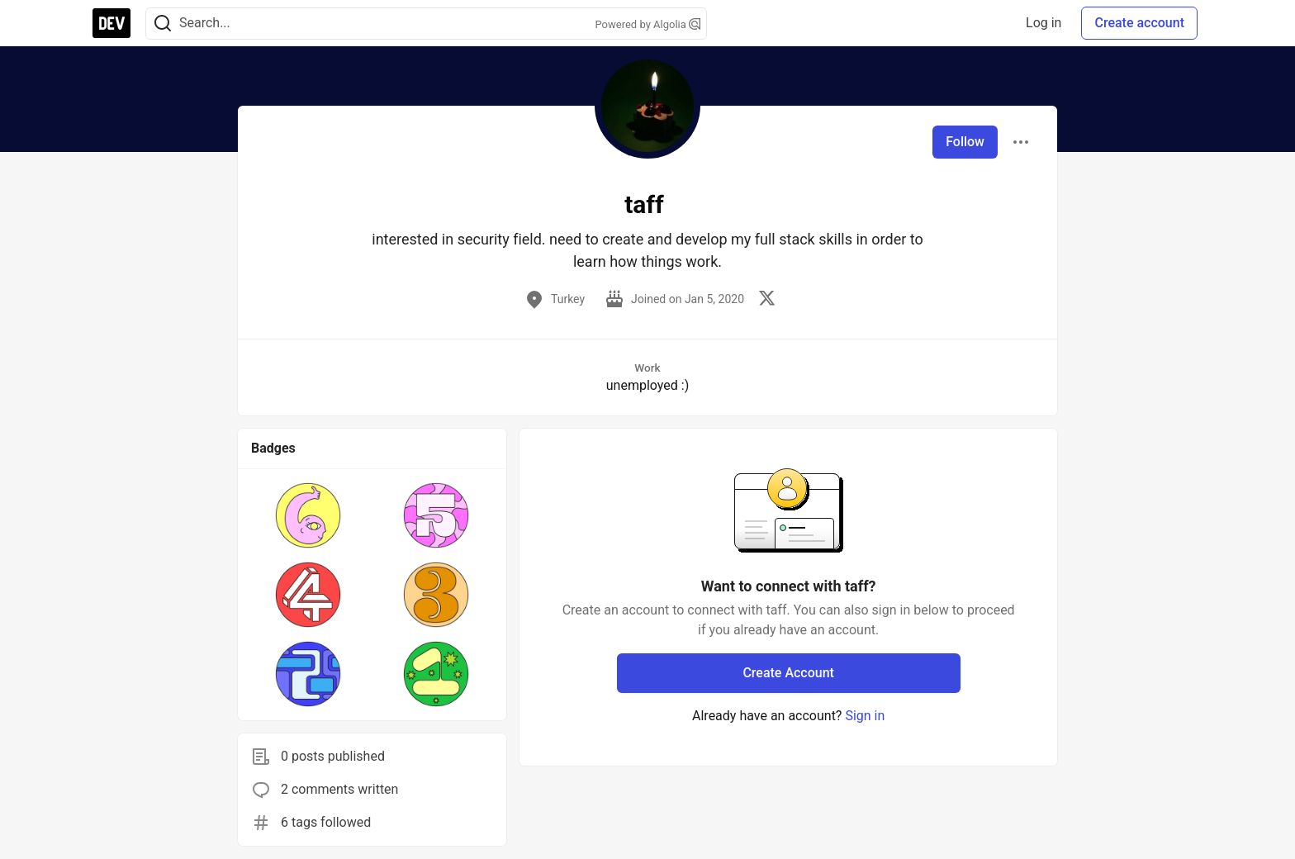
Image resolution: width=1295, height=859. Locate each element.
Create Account (788, 673)
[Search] (162, 23)
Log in (1043, 23)
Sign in (865, 716)
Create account (1139, 23)
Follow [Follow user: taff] (965, 141)
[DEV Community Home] (111, 23)
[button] (308, 515)
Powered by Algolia (647, 24)
